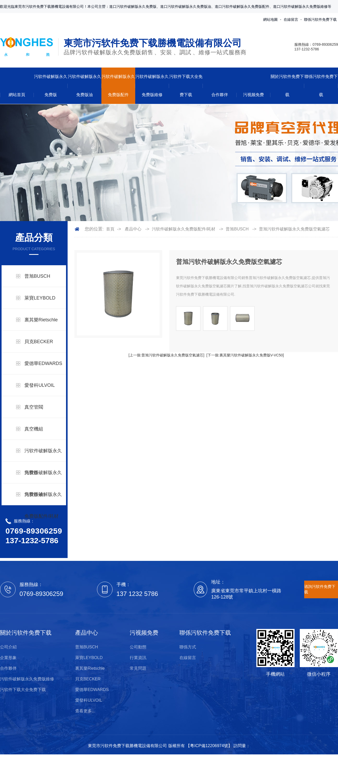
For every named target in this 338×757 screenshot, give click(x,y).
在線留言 (291, 19)
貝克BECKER (38, 341)
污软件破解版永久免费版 (50, 85)
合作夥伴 (219, 94)
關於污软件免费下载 (287, 85)
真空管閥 (33, 407)
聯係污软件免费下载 (320, 19)
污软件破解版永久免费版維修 (152, 85)
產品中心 (133, 229)
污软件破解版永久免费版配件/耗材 (43, 505)
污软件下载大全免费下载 (186, 85)
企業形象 (8, 657)
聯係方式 (187, 647)
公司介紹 (8, 647)
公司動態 (138, 647)
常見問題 (138, 668)
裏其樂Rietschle (41, 319)
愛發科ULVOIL (39, 385)
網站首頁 (17, 94)
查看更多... (85, 711)
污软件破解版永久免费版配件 (118, 85)
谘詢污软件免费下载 (319, 589)
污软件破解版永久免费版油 (84, 85)
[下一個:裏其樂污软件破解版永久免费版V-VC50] (245, 355)
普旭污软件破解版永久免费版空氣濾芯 (294, 229)
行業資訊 (138, 657)
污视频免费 (253, 94)
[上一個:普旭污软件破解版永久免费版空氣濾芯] (166, 355)
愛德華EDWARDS (43, 363)
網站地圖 (270, 19)
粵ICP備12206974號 (209, 745)
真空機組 (33, 428)
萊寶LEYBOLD (39, 298)
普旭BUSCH (37, 276)
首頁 (110, 229)
